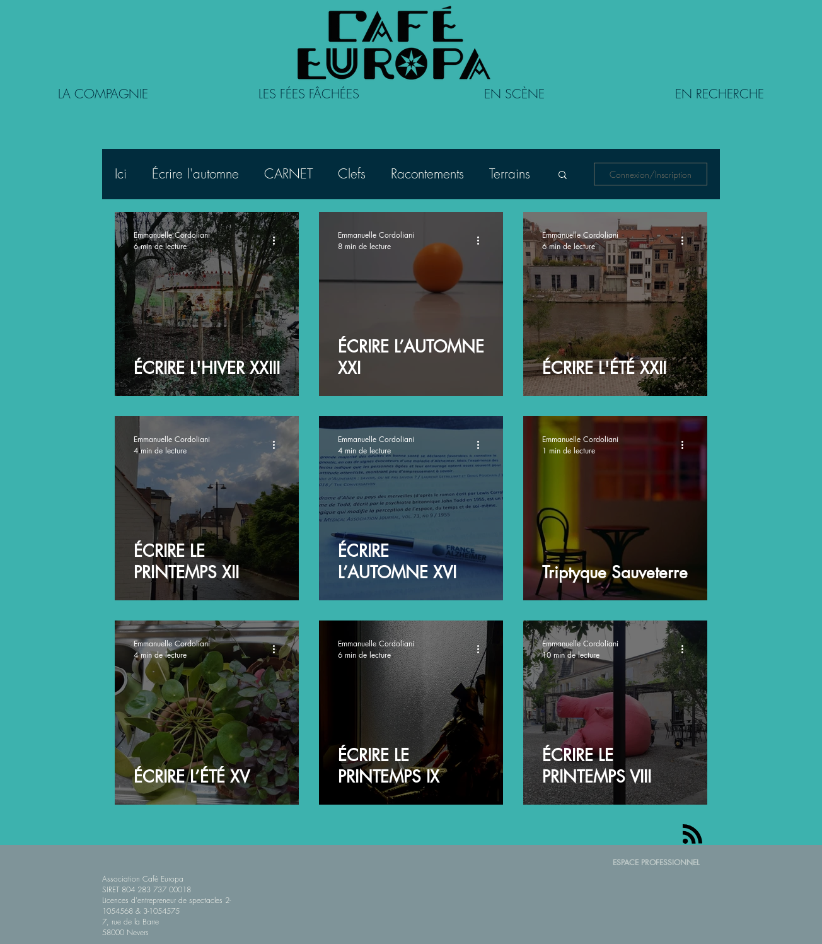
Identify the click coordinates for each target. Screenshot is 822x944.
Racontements (427, 174)
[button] (563, 175)
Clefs (352, 174)
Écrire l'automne (195, 174)
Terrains (509, 174)
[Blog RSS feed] (692, 834)
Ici (121, 174)
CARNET (288, 174)
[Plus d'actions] (278, 240)
